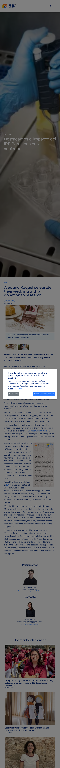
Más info (18, 389)
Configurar (13, 394)
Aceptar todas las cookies (44, 394)
